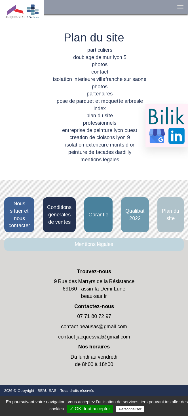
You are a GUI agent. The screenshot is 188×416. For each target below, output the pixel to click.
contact (99, 72)
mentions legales (100, 159)
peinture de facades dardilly (99, 152)
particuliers (99, 50)
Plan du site (170, 214)
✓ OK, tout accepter (90, 408)
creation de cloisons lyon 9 (99, 137)
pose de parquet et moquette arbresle (100, 101)
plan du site (99, 115)
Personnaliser (130, 409)
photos (99, 64)
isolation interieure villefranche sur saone (99, 79)
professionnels (99, 123)
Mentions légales (94, 244)
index (100, 108)
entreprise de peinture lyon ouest (99, 130)
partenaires (100, 94)
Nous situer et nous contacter (19, 214)
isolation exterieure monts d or (99, 145)
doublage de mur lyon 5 (99, 57)
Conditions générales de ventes (59, 214)
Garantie (98, 215)
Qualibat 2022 (135, 214)
